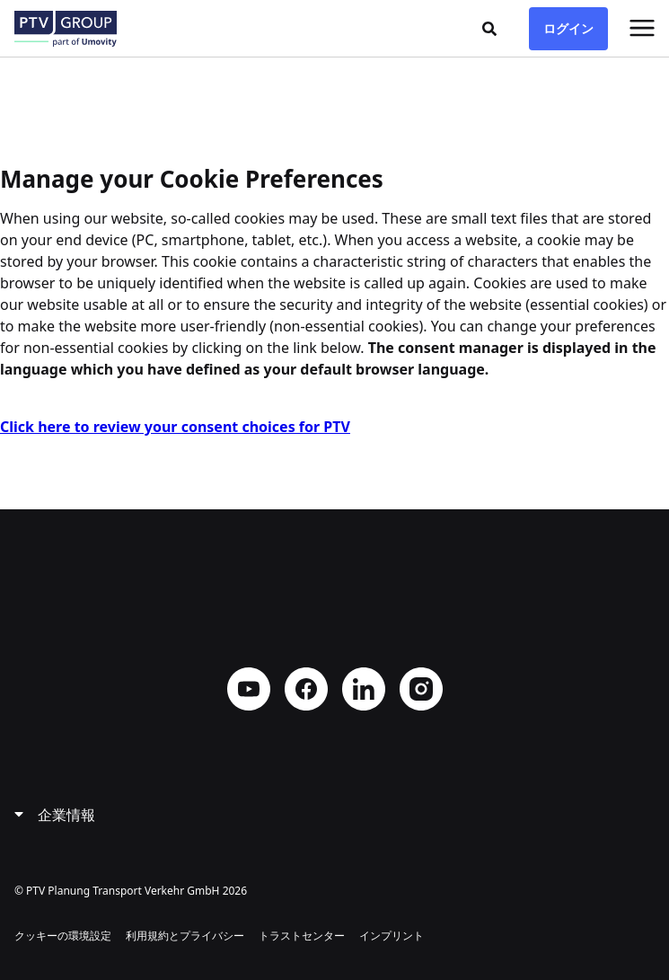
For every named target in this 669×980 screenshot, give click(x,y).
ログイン (568, 28)
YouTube (248, 689)
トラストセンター (302, 935)
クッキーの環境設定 (62, 935)
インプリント (391, 935)
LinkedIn (363, 689)
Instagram (421, 689)
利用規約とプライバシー (185, 935)
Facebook (306, 689)
